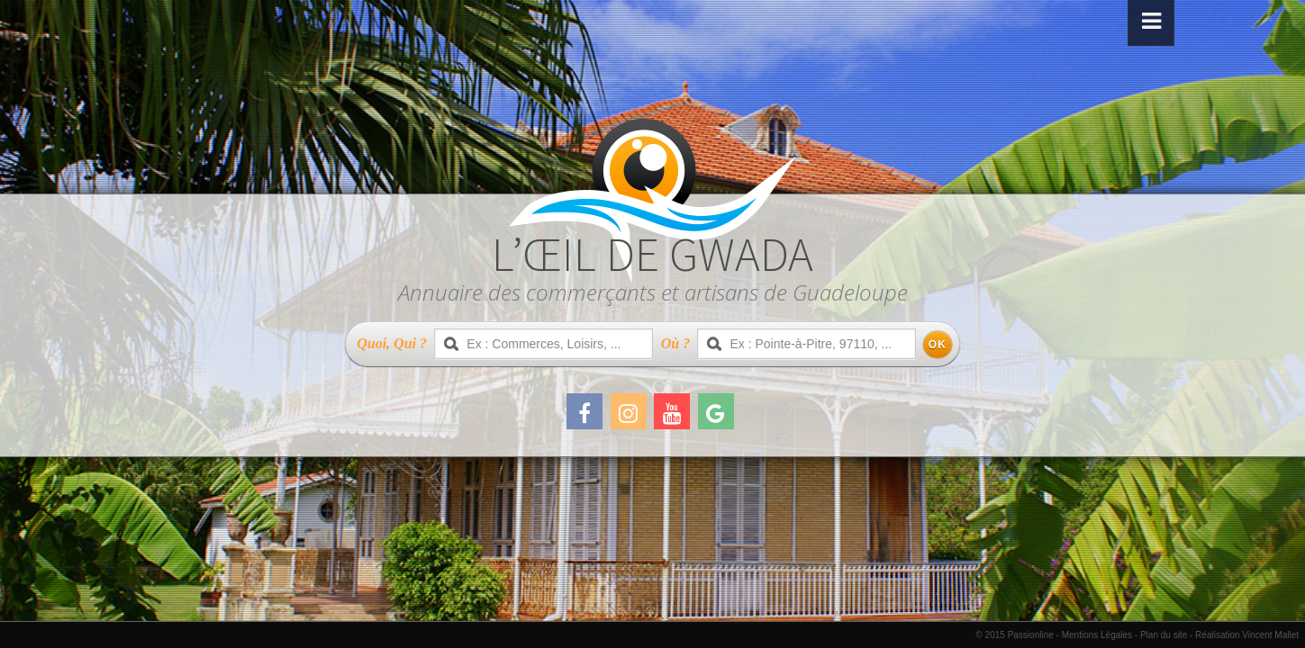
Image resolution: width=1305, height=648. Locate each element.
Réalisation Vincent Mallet (1247, 635)
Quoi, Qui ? (392, 343)
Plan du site (1163, 635)
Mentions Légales (1097, 635)
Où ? (675, 343)
